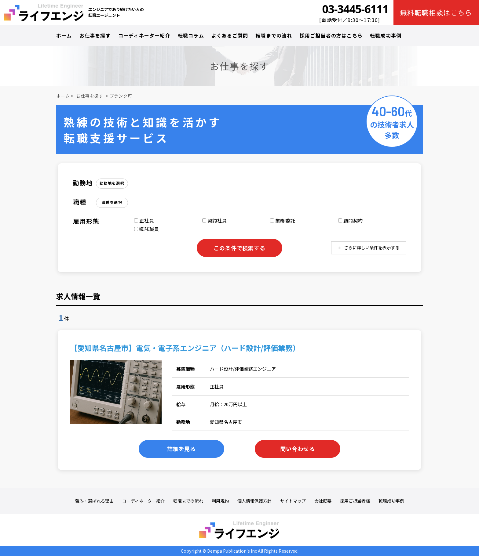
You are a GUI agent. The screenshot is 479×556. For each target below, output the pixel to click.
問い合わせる (297, 449)
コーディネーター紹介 (144, 35)
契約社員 (214, 220)
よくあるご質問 (229, 35)
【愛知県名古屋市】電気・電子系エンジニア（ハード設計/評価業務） (185, 347)
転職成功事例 (385, 35)
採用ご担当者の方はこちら (331, 35)
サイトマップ (293, 501)
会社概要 (322, 501)
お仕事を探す (95, 35)
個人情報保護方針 (254, 501)
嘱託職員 (146, 229)
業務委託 (282, 220)
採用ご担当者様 (355, 501)
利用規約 (220, 501)
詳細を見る (181, 449)
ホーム (64, 35)
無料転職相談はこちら (436, 12)
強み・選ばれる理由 (94, 501)
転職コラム (191, 35)
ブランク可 (121, 96)
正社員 (144, 220)
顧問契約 (350, 220)
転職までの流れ (273, 35)
